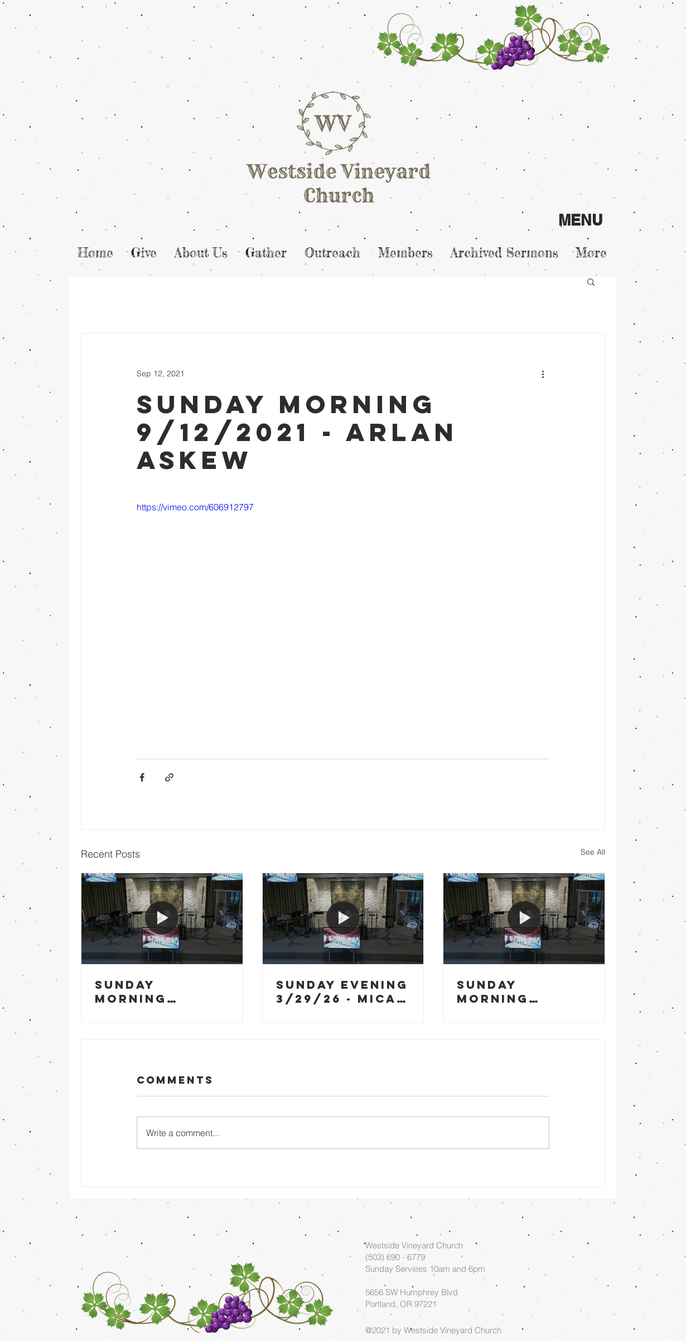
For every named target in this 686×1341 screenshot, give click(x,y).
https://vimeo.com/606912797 (195, 507)
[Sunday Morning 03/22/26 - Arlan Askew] (524, 918)
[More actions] (542, 373)
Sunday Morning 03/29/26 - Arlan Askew (149, 991)
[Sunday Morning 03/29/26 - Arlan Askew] (162, 918)
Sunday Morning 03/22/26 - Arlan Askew (511, 991)
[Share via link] (169, 777)
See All (593, 852)
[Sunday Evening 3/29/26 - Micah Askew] (343, 918)
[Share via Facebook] (142, 777)
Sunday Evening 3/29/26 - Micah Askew (342, 991)
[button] (591, 281)
